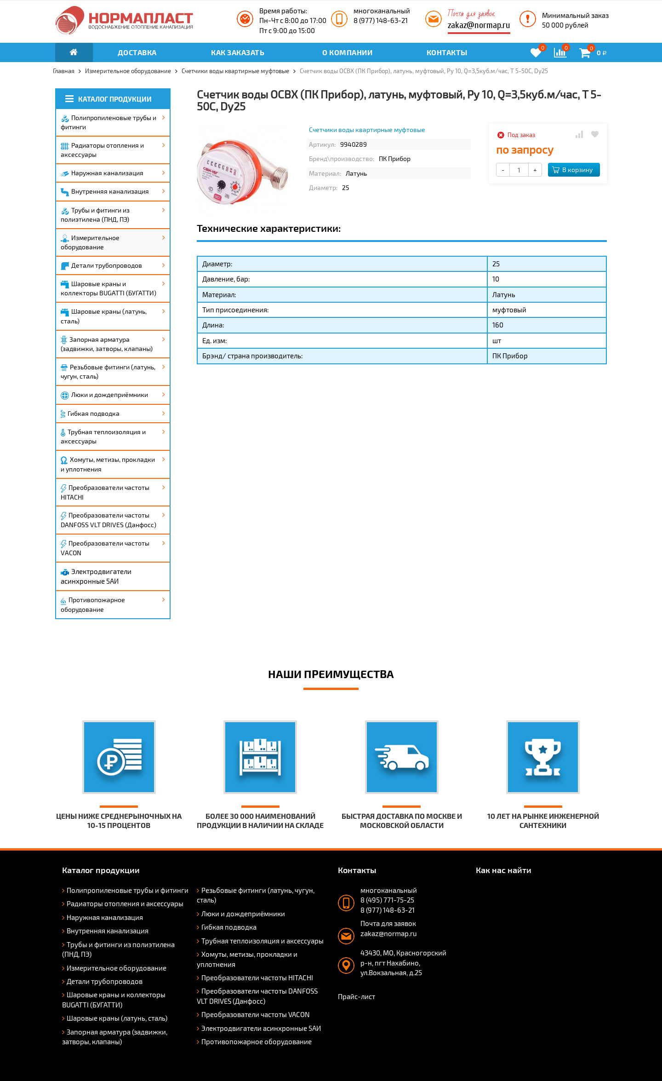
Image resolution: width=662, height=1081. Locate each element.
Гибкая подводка (90, 414)
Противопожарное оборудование (93, 604)
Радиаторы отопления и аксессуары (102, 149)
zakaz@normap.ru (479, 25)
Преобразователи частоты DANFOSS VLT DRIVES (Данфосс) (108, 520)
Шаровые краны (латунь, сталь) (104, 315)
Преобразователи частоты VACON (105, 548)
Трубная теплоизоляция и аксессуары (103, 436)
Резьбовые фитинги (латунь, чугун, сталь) (108, 371)
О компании (347, 52)
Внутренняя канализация (105, 191)
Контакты (447, 52)
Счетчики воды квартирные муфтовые (367, 129)
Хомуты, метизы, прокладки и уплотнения (108, 464)
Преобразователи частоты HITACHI (105, 492)
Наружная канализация (102, 173)
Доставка (137, 52)
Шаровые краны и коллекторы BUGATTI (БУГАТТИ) (108, 288)
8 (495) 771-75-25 (387, 900)
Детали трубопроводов (101, 265)
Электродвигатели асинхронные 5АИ (96, 576)
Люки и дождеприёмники (104, 395)
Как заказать (237, 52)
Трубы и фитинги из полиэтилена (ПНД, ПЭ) (95, 214)
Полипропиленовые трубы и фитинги (108, 122)
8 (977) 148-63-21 (381, 20)
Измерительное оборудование (90, 242)
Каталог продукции (108, 99)
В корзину (572, 169)
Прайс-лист (356, 996)
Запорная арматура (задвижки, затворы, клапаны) (107, 344)
